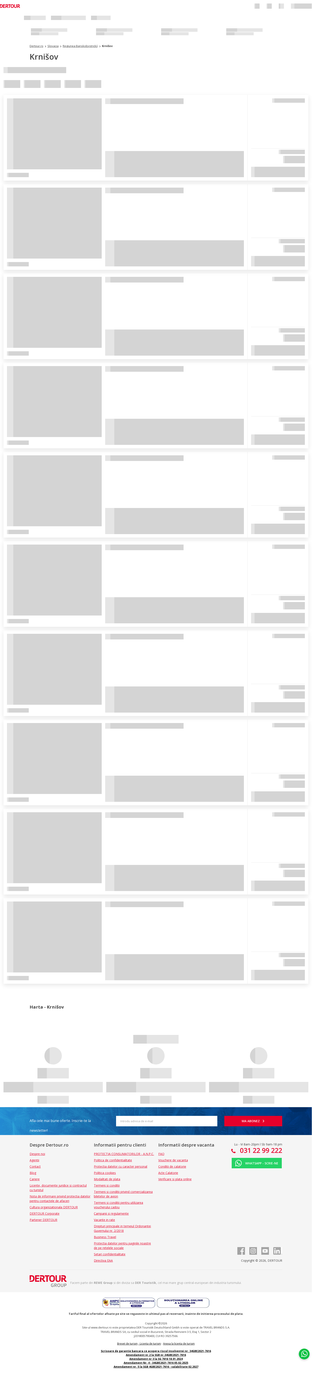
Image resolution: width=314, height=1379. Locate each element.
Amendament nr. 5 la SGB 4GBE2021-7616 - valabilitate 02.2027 (156, 1367)
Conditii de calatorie (172, 1166)
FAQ (161, 1154)
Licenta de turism (150, 1343)
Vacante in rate (104, 1220)
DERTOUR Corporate (44, 1213)
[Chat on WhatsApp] (304, 1354)
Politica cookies (105, 1173)
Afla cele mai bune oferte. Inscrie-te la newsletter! (60, 1122)
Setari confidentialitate (109, 1254)
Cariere (35, 1179)
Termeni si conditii (107, 1185)
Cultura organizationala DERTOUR (54, 1207)
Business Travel (105, 1237)
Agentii (34, 1160)
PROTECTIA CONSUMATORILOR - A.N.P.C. (124, 1154)
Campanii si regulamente (111, 1213)
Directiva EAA (103, 1260)
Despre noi (37, 1154)
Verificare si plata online (175, 1179)
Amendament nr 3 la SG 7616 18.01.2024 (156, 1359)
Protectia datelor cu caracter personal (120, 1166)
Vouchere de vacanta (173, 1160)
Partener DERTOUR (43, 1220)
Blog (33, 1173)
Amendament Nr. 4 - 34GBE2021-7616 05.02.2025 (156, 1363)
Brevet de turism (127, 1343)
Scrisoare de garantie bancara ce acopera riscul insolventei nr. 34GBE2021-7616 (156, 1351)
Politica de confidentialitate (113, 1160)
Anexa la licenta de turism (179, 1343)
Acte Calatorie (168, 1173)
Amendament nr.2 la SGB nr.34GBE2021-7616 (156, 1355)
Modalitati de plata (107, 1179)
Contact (35, 1166)
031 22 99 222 (260, 1150)
